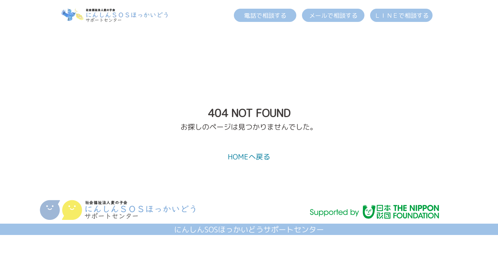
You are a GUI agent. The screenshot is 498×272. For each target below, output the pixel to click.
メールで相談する (333, 15)
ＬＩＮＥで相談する (401, 15)
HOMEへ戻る (249, 156)
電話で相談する (265, 15)
